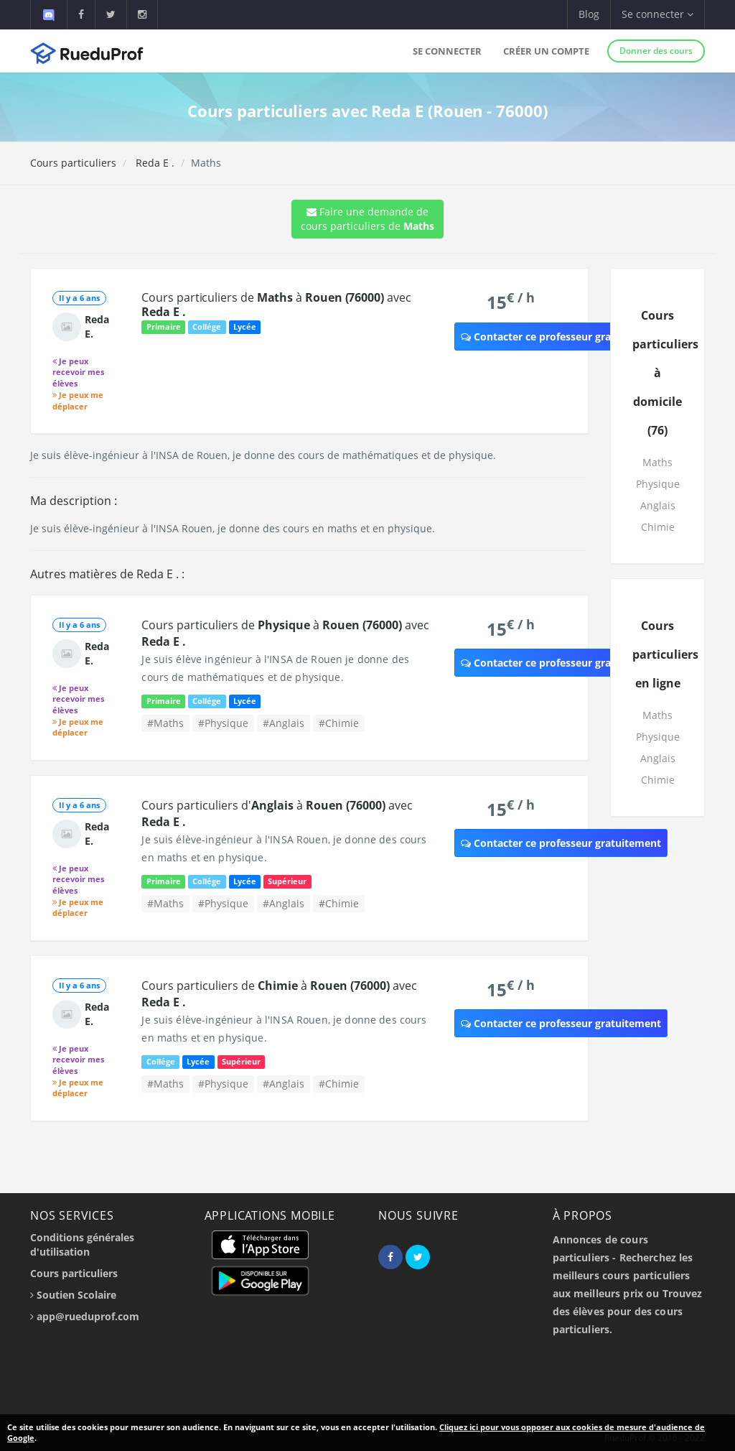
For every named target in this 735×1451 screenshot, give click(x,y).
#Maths (165, 723)
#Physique (223, 723)
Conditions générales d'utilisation (82, 1244)
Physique (658, 484)
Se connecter (447, 51)
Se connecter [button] (657, 14)
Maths (657, 462)
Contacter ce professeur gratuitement (561, 336)
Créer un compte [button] (546, 51)
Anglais (657, 505)
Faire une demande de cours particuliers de (367, 219)
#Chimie (339, 723)
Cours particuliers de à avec (276, 304)
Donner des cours (656, 51)
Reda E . (153, 163)
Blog (589, 14)
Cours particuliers (73, 163)
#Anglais (283, 723)
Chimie (658, 527)
